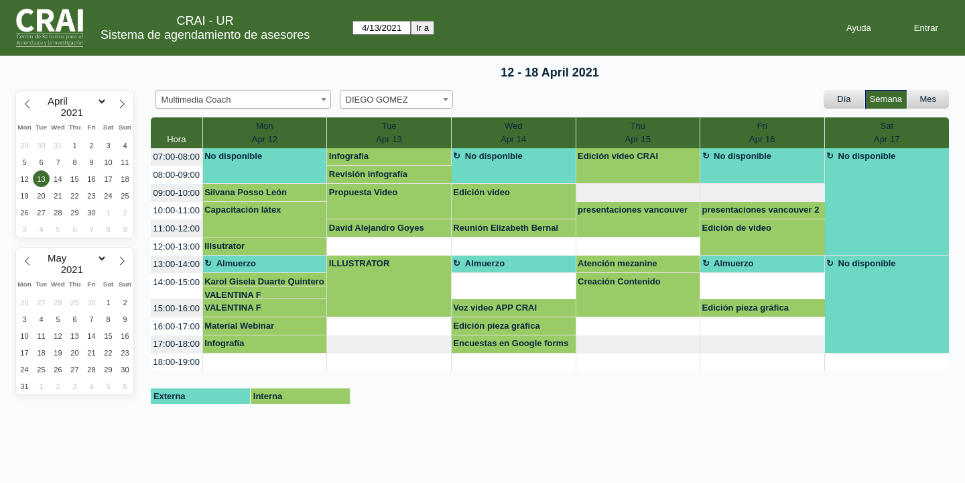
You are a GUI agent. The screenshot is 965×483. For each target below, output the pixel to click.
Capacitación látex (242, 210)
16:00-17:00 (176, 326)
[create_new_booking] (638, 193)
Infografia (349, 156)
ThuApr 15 (638, 132)
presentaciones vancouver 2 (761, 210)
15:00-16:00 (176, 308)
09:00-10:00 (176, 193)
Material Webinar (239, 326)
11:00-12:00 (176, 228)
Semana (886, 99)
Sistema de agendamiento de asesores (205, 35)
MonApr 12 (264, 132)
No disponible (233, 156)
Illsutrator (224, 246)
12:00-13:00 (176, 246)
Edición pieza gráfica (745, 308)
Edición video (481, 192)
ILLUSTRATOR (359, 263)
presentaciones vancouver (633, 210)
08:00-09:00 (176, 175)
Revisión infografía (368, 174)
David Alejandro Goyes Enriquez (376, 230)
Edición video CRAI (618, 156)
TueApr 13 (388, 132)
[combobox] (243, 99)
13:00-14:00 (176, 264)
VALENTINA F (232, 295)
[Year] (75, 112)
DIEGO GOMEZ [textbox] (377, 100)
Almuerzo (236, 263)
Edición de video (736, 228)
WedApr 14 (513, 132)
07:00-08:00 (176, 157)
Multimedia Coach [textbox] (196, 100)
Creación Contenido (619, 281)
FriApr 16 (762, 132)
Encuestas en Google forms (510, 343)
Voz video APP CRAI (495, 308)
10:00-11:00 (176, 210)
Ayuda (858, 28)
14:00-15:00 (176, 282)
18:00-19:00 (176, 362)
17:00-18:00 (176, 344)
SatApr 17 (886, 132)
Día (843, 99)
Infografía (224, 343)
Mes (928, 99)
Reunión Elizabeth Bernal (505, 228)
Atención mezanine (617, 263)
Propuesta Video (363, 192)
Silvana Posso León (245, 192)
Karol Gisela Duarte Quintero (264, 281)
